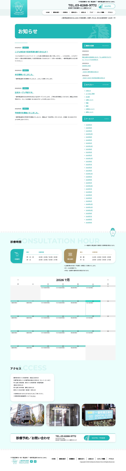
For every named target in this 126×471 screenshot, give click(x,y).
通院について (89, 112)
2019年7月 (89, 189)
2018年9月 (89, 213)
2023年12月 (89, 146)
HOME (48, 12)
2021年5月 (89, 170)
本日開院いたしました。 (24, 75)
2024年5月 (89, 140)
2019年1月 (89, 201)
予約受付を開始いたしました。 (27, 113)
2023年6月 (89, 149)
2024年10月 (89, 134)
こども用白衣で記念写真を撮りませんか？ (31, 52)
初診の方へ (74, 12)
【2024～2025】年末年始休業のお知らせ (93, 78)
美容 (87, 106)
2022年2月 (89, 167)
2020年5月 (89, 177)
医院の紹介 (56, 12)
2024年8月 (89, 137)
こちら (34, 396)
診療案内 (65, 12)
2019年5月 (89, 195)
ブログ (91, 12)
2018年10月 (89, 210)
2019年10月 (89, 186)
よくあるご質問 (90, 94)
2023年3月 (89, 152)
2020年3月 (89, 183)
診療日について (90, 109)
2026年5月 (89, 125)
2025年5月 (89, 131)
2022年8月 (89, 161)
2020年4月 (89, 180)
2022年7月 (89, 164)
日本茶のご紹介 (86, 66)
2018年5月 (89, 219)
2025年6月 (89, 128)
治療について (89, 100)
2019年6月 (89, 192)
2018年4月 (89, 222)
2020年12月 (89, 174)
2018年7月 (89, 216)
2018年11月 (89, 207)
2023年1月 (89, 155)
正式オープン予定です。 (24, 93)
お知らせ (83, 12)
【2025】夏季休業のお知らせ (90, 72)
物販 (87, 103)
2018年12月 (89, 204)
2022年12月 (89, 158)
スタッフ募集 (100, 12)
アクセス (110, 12)
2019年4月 (89, 198)
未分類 (88, 97)
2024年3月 (89, 143)
